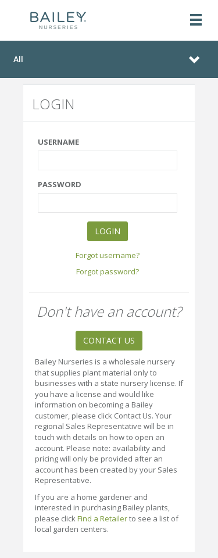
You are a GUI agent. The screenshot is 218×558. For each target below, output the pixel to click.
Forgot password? (107, 271)
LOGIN (107, 231)
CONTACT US (109, 340)
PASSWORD (59, 184)
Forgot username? (108, 255)
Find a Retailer (102, 518)
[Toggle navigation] (195, 21)
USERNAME (58, 142)
